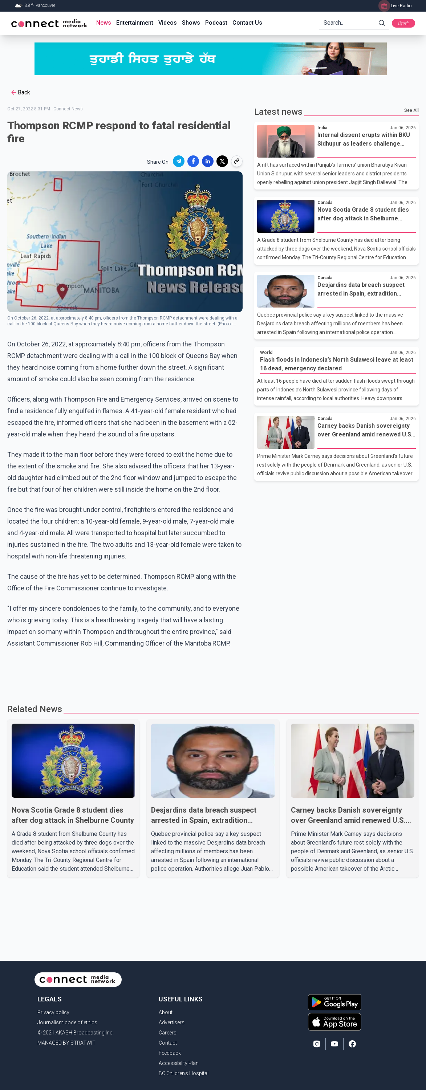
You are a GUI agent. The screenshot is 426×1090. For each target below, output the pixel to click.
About (166, 1012)
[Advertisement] (211, 672)
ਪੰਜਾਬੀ (403, 24)
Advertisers (171, 1022)
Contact (168, 1043)
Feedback (170, 1053)
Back (20, 92)
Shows (191, 22)
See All (411, 110)
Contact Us (247, 22)
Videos (167, 22)
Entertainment (134, 22)
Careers (168, 1033)
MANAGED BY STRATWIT (66, 1043)
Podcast (216, 22)
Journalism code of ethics (67, 1022)
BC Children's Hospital (183, 1073)
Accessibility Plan (179, 1063)
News (103, 22)
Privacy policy (53, 1012)
